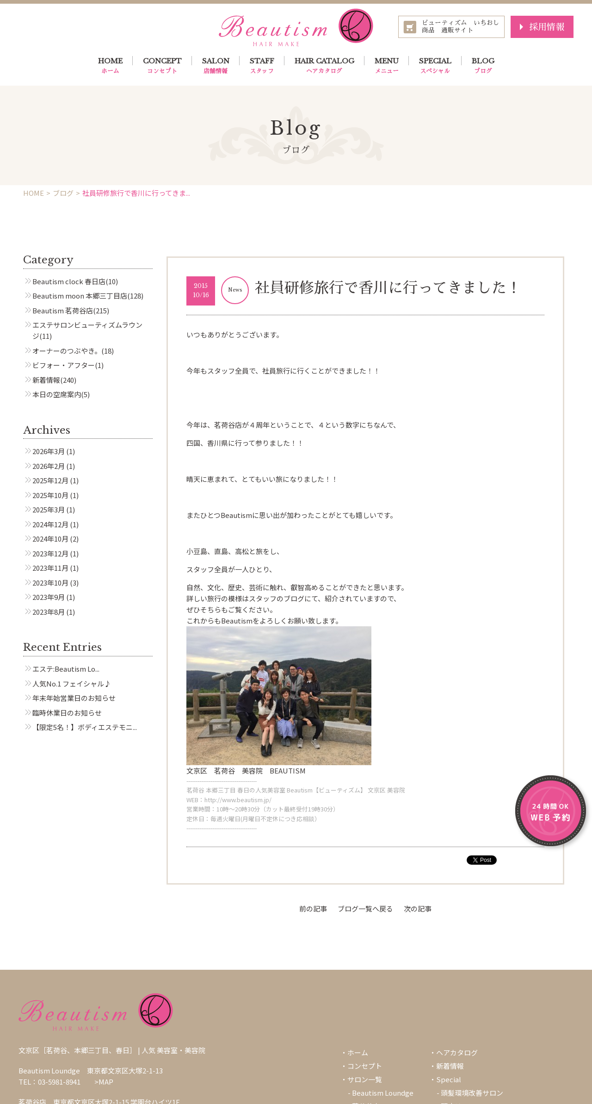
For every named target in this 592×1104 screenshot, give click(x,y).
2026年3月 (48, 451)
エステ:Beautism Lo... (65, 669)
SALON (215, 66)
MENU (387, 66)
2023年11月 (50, 568)
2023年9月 (48, 597)
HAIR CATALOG (324, 66)
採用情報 (546, 26)
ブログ (63, 193)
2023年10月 (50, 582)
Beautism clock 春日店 (68, 281)
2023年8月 (48, 612)
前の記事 (313, 908)
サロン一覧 (364, 1079)
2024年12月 (50, 524)
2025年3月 (48, 509)
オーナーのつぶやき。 (66, 351)
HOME (110, 66)
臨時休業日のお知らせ (67, 712)
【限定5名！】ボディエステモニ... (84, 727)
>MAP (103, 1081)
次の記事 (418, 908)
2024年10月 (50, 538)
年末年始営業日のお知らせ (74, 698)
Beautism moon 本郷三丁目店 (79, 295)
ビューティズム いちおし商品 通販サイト (461, 26)
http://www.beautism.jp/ (237, 799)
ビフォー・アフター (63, 365)
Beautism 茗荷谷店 (62, 310)
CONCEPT (162, 66)
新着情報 (46, 380)
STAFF (262, 66)
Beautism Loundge (382, 1093)
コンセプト (364, 1066)
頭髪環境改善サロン (472, 1093)
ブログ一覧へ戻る (365, 908)
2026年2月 (48, 466)
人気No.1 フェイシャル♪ (71, 683)
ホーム (357, 1052)
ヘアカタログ (457, 1052)
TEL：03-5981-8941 (49, 1081)
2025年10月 (50, 495)
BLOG (483, 66)
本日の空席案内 (56, 394)
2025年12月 (50, 480)
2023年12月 (50, 553)
